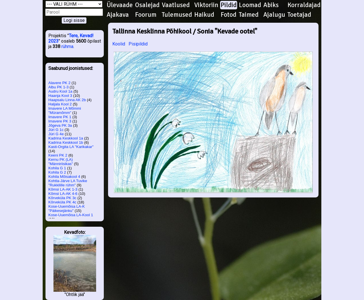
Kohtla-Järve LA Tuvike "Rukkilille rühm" (67, 183)
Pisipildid (138, 44)
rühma (67, 46)
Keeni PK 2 (57, 155)
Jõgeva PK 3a (60, 125)
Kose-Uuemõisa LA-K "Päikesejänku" (66, 208)
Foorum (145, 15)
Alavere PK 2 (59, 83)
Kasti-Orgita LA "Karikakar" (71, 147)
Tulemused (177, 15)
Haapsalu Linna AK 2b (67, 100)
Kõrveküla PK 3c (62, 198)
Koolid (118, 44)
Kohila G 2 (57, 172)
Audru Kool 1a (60, 91)
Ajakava (118, 15)
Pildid (229, 5)
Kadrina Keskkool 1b (65, 142)
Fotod (228, 15)
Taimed (248, 15)
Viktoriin (206, 5)
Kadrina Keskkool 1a (65, 138)
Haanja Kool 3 (60, 95)
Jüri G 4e (56, 134)
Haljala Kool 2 (60, 104)
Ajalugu (274, 15)
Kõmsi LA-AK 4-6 (62, 193)
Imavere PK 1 (59, 117)
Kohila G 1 (57, 168)
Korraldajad (304, 5)
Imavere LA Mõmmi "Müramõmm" (64, 110)
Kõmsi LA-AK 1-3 (62, 189)
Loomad (250, 5)
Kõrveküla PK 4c (62, 202)
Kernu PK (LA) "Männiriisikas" (60, 161)
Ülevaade (120, 5)
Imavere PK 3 (59, 121)
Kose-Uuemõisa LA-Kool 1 (70, 215)
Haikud (204, 15)
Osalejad (147, 5)
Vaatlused (176, 5)
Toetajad (299, 15)
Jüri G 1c (55, 130)
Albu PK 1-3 (58, 87)
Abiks (271, 5)
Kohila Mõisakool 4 (64, 176)
